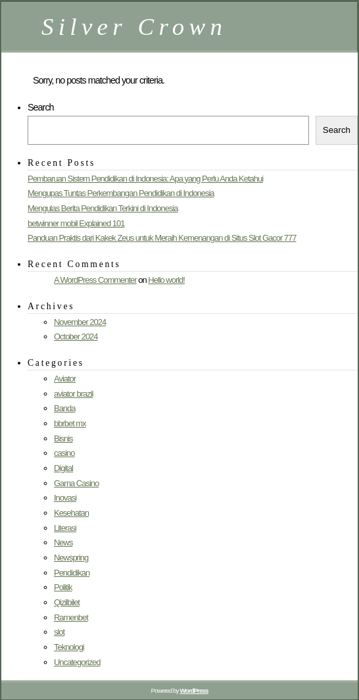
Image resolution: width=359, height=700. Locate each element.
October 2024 (76, 336)
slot (59, 632)
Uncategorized (77, 662)
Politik (63, 587)
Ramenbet (71, 617)
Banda (64, 408)
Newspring (71, 557)
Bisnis (63, 438)
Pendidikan (71, 573)
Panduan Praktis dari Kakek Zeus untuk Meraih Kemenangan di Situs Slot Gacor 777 (162, 238)
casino (64, 453)
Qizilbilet (67, 602)
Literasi (65, 528)
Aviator (65, 379)
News (63, 542)
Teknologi (69, 647)
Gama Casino (76, 483)
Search (41, 107)
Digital (63, 468)
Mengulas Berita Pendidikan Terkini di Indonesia (103, 208)
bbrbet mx (70, 423)
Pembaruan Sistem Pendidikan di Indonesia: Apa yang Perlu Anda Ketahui (145, 179)
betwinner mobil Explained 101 (76, 223)
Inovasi (65, 498)
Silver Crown (134, 26)
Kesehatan (71, 513)
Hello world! (166, 280)
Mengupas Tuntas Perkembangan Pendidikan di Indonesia (121, 193)
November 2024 (80, 322)
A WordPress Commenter (95, 280)
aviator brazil (73, 394)
